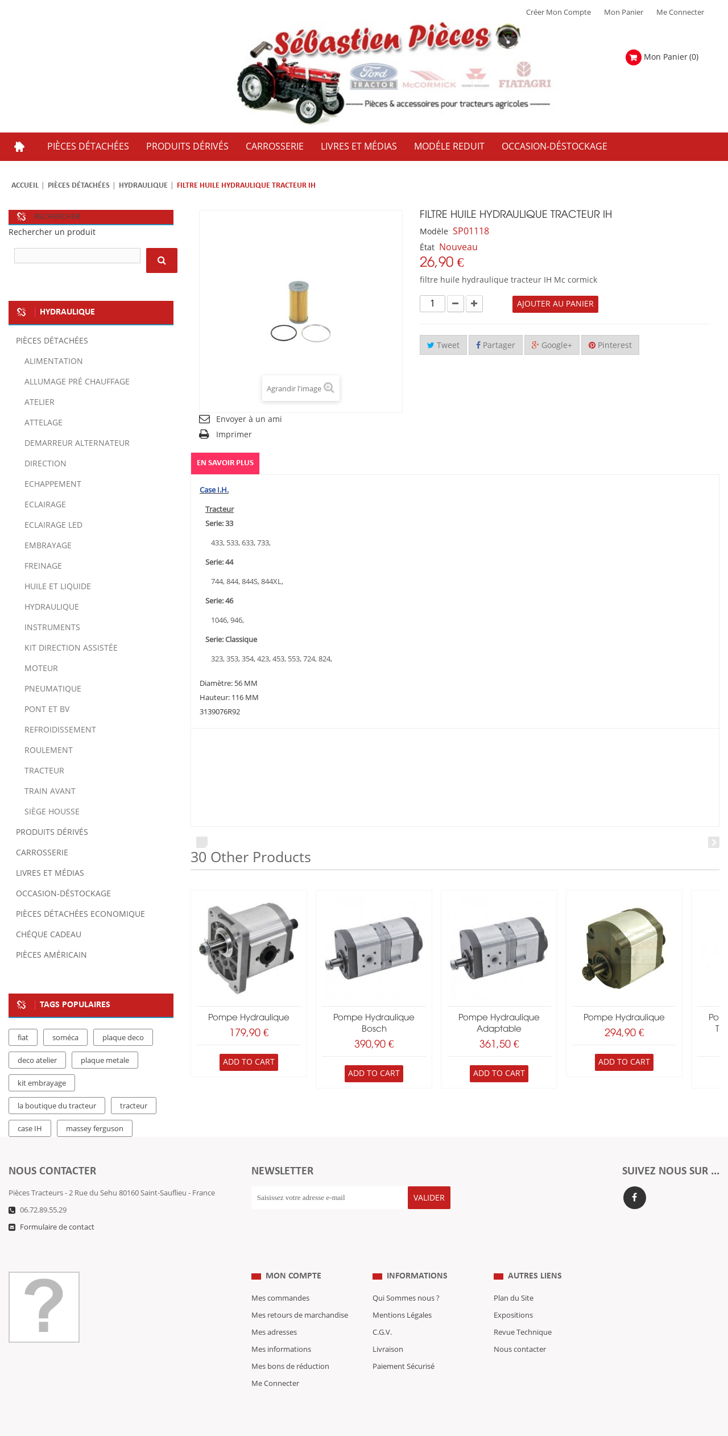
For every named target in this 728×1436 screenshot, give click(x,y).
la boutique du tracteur (57, 1106)
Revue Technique (523, 1309)
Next (713, 842)
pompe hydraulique (248, 1018)
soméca (65, 1037)
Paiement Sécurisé (404, 1343)
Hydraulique (143, 185)
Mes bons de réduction (290, 1343)
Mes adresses (274, 1309)
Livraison (388, 1326)
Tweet (443, 345)
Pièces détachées (79, 185)
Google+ (552, 345)
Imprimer (234, 435)
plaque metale (105, 1060)
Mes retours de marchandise (299, 1292)
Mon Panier (623, 12)
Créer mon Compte (558, 12)
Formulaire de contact (57, 1227)
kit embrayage (42, 1083)
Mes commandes (280, 1275)
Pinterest (610, 345)
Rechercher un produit (52, 232)
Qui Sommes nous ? (406, 1275)
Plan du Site (513, 1275)
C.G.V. (382, 1309)
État (427, 248)
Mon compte (293, 1253)
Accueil (25, 185)
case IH (30, 1128)
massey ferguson (94, 1128)
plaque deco (123, 1037)
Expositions (513, 1292)
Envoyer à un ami (249, 419)
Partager (495, 345)
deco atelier (37, 1060)
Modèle (434, 232)
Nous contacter (520, 1326)
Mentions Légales (402, 1292)
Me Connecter (680, 12)
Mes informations (281, 1326)
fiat (23, 1037)
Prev (202, 842)
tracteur (133, 1106)
